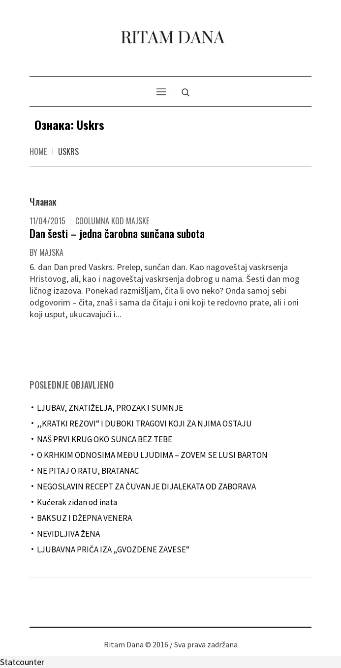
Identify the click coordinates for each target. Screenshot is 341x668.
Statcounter (22, 662)
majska (51, 252)
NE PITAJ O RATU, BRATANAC (88, 470)
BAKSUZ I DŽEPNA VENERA (84, 518)
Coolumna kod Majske (112, 221)
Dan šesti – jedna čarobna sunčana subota (117, 233)
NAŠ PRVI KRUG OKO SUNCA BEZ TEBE (104, 439)
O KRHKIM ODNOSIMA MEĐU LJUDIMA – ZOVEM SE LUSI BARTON (152, 455)
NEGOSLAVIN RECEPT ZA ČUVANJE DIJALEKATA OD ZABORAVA (146, 486)
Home (38, 151)
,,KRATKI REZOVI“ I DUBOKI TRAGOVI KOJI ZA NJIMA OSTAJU (144, 423)
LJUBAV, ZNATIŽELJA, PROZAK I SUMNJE (110, 407)
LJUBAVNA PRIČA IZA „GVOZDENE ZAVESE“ (113, 549)
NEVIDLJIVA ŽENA (68, 533)
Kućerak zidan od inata (77, 502)
